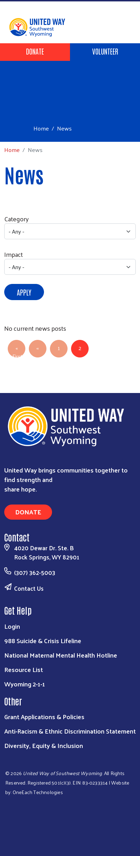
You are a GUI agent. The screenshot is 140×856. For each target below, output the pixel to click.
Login (12, 626)
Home (41, 128)
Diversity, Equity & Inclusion (43, 745)
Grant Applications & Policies (44, 716)
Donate (35, 51)
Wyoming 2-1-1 (24, 683)
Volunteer (105, 51)
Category (16, 218)
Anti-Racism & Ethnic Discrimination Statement (70, 730)
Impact (13, 254)
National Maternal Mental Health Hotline (60, 654)
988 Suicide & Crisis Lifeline (42, 640)
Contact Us (29, 588)
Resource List (23, 669)
